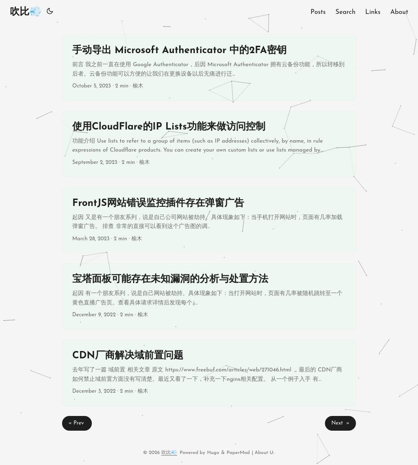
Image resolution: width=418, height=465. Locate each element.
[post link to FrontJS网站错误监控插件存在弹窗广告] (209, 220)
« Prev (77, 423)
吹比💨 (26, 12)
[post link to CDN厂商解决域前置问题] (209, 373)
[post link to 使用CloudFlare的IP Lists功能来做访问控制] (209, 144)
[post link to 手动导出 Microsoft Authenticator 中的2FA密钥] (209, 68)
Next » (340, 423)
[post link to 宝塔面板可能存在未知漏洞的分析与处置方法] (209, 296)
